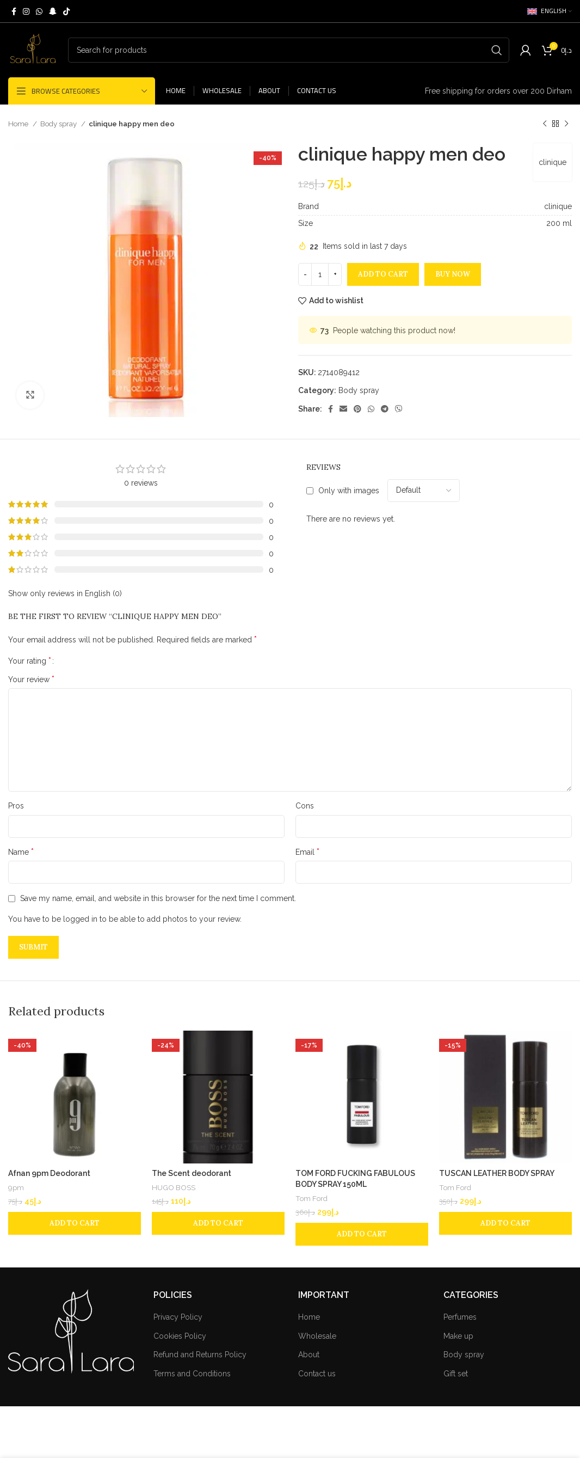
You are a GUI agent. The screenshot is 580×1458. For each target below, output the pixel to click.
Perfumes (460, 1317)
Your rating (29, 661)
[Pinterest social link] (357, 409)
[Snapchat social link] (53, 11)
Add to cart (383, 274)
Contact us (317, 1373)
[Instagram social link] (26, 11)
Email (307, 852)
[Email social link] (343, 409)
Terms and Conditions (192, 1373)
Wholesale (317, 1336)
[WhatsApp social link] (39, 11)
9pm (16, 1187)
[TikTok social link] (66, 11)
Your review (31, 679)
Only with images (348, 490)
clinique (552, 162)
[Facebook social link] (14, 11)
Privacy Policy (177, 1317)
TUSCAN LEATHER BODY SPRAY (496, 1173)
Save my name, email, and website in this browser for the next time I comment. (158, 898)
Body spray (59, 123)
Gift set (455, 1373)
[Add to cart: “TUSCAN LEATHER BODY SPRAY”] (505, 1223)
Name (21, 852)
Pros (16, 805)
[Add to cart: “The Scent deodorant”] (218, 1223)
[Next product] (566, 124)
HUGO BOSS (173, 1187)
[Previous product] (544, 124)
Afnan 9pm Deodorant (49, 1173)
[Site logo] (32, 49)
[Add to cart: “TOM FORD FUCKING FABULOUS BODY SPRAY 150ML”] (361, 1234)
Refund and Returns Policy (199, 1354)
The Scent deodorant (191, 1173)
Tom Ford (311, 1198)
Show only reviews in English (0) (65, 593)
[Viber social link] (399, 409)
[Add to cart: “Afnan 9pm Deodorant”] (74, 1223)
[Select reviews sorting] (423, 490)
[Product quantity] (320, 274)
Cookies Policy (179, 1336)
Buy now (452, 274)
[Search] (288, 50)
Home (19, 123)
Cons (304, 805)
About (308, 1354)
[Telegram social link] (385, 409)
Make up (458, 1336)
